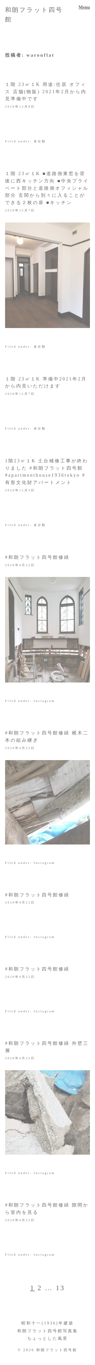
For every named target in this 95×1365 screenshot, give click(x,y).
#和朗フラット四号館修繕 (37, 557)
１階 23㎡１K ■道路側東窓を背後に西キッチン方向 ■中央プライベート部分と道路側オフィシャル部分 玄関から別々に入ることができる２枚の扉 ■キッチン (47, 188)
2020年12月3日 (20, 490)
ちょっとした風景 (47, 1338)
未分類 (40, 141)
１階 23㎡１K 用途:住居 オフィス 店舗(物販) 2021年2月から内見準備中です (46, 92)
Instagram (44, 701)
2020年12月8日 (20, 106)
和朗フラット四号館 (56, 1350)
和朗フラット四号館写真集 (47, 1331)
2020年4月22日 (20, 565)
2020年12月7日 (20, 210)
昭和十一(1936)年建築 (47, 1323)
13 (60, 1288)
